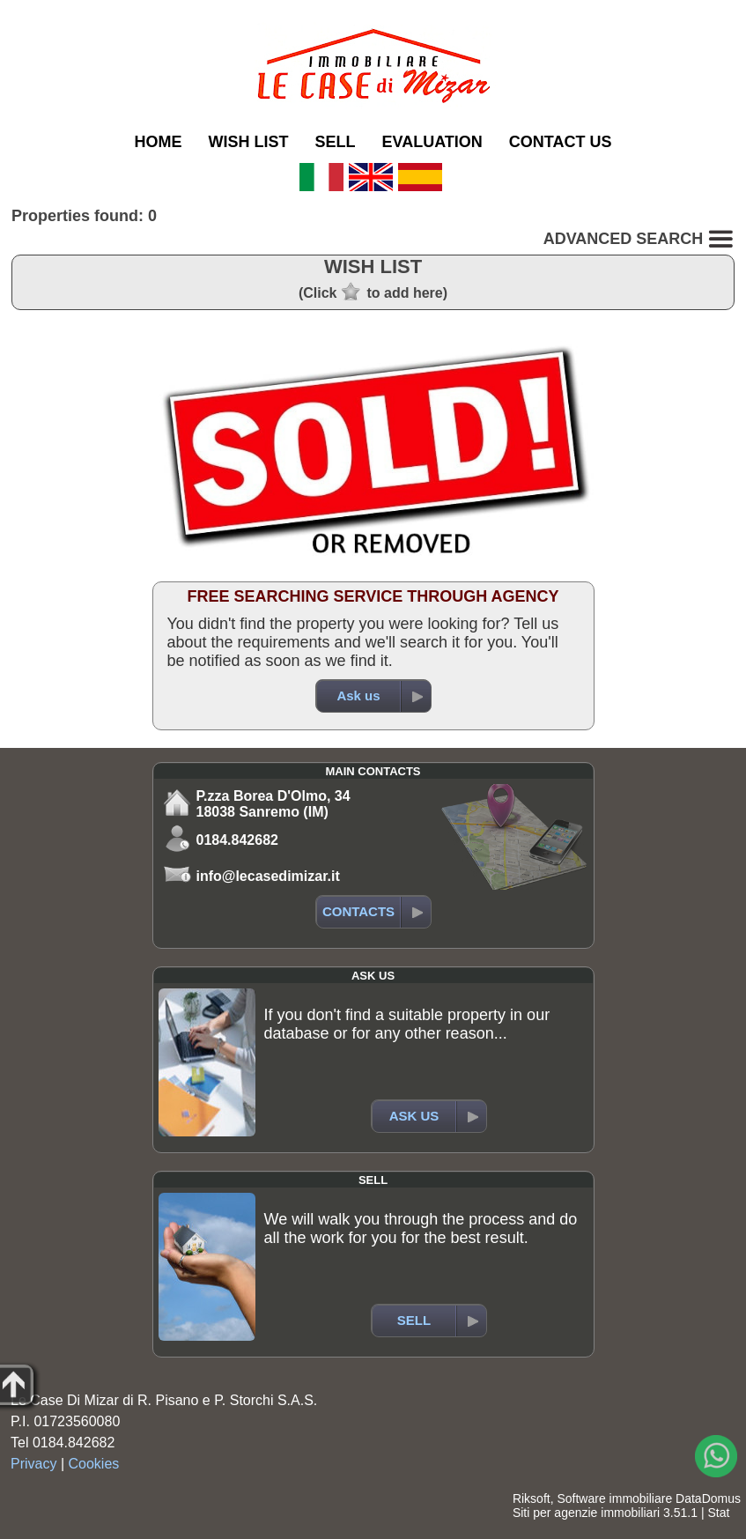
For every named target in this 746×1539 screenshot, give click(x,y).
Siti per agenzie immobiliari (586, 1513)
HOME (157, 142)
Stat (718, 1513)
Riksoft (531, 1498)
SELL (334, 142)
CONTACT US (560, 142)
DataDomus (708, 1498)
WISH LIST (248, 142)
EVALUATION (432, 142)
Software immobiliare (614, 1498)
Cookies (94, 1463)
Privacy (33, 1463)
